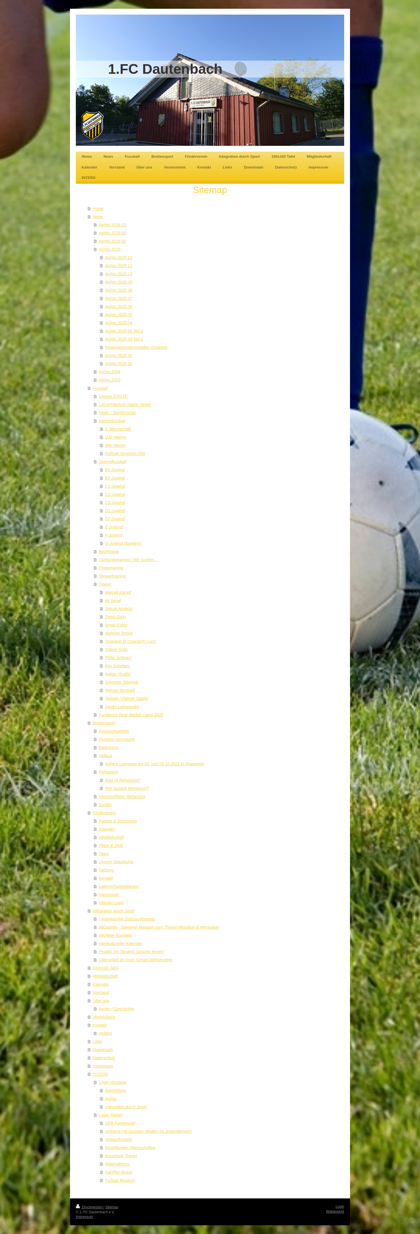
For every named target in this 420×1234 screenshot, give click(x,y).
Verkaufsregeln (118, 1139)
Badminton (108, 747)
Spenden (107, 829)
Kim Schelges (117, 666)
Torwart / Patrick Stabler (126, 698)
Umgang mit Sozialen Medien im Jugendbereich (148, 1131)
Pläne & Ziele (111, 845)
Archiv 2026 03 (112, 225)
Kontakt (106, 878)
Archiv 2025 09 (118, 282)
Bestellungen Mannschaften (130, 1147)
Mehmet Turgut (118, 633)
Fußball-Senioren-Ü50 (125, 453)
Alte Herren (115, 445)
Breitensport (104, 723)
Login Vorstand (112, 1082)
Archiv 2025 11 (118, 265)
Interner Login (111, 902)
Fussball (100, 388)
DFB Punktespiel (120, 1123)
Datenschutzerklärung (119, 886)
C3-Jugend (115, 502)
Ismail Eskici (116, 625)
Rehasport (108, 772)
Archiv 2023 (109, 380)
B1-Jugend (115, 470)
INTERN (100, 1074)
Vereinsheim (104, 1017)
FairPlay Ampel (118, 1172)
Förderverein (104, 813)
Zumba (105, 804)
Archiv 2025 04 (118, 323)
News (98, 216)
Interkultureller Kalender (120, 943)
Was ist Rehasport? (123, 780)
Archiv (110, 1098)
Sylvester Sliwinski (122, 682)
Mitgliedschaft (111, 837)
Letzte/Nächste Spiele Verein (125, 404)
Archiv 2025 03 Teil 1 (124, 339)
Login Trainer (111, 1115)
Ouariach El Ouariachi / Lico (130, 641)
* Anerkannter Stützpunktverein (127, 919)
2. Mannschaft (118, 429)
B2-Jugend (115, 478)
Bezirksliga (109, 551)
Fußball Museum (120, 1180)
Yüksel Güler (116, 649)
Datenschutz (104, 1058)
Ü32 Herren (115, 437)
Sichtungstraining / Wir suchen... (128, 559)
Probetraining (111, 568)
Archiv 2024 (109, 372)
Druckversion (90, 1207)
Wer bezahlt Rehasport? (127, 788)
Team (104, 853)
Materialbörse (117, 1164)
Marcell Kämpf (118, 592)
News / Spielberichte (117, 412)
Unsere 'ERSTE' (113, 396)
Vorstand (101, 992)
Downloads (103, 1049)
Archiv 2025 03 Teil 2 (124, 331)
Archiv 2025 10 (118, 274)
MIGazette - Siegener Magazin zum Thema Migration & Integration (159, 927)
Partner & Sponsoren (118, 821)
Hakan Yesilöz (118, 674)
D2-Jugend (115, 519)
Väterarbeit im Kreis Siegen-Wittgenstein (135, 960)
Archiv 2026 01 (112, 241)
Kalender (101, 984)
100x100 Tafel (105, 968)
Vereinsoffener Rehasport (122, 796)
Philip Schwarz (118, 657)
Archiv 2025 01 (118, 363)
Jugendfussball (112, 461)
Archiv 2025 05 (118, 314)
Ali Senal (113, 600)
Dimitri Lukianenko (122, 706)
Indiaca (105, 755)
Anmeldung (115, 1090)
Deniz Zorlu (115, 617)
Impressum (109, 894)
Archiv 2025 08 (118, 290)
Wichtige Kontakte (115, 935)
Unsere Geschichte (116, 862)
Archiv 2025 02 (118, 355)
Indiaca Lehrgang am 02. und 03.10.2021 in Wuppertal (154, 764)
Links (97, 1041)
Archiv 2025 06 (118, 306)
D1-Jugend (115, 510)
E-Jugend (114, 527)
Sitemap (111, 1207)
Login (340, 1207)
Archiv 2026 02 (112, 233)
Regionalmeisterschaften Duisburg (136, 347)
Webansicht (335, 1212)
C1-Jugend (115, 486)
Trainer (105, 584)
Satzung (106, 870)
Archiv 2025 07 (118, 298)
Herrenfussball (112, 421)
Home (98, 208)
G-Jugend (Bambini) (123, 543)
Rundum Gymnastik (117, 739)
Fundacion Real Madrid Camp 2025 (131, 715)
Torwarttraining (112, 576)
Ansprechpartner (114, 731)
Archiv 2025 (109, 249)
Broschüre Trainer (121, 1156)
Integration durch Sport (113, 911)
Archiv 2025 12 (118, 257)
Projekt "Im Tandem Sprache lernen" (132, 951)
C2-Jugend (115, 494)
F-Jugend (113, 535)
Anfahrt (105, 1033)
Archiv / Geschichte (116, 1009)
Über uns (101, 1000)
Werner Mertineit (120, 690)
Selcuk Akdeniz (119, 608)
